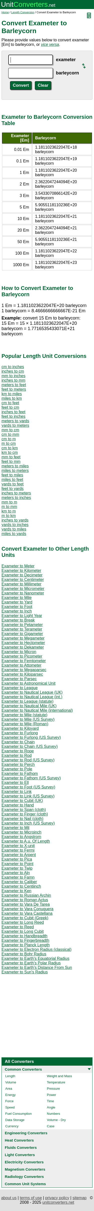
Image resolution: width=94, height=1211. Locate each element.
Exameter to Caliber (19, 882)
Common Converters (23, 1069)
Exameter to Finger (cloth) (25, 814)
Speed (10, 1107)
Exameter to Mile (17, 597)
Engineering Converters (26, 1133)
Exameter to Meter (18, 566)
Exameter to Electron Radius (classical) (36, 949)
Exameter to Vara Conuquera (27, 909)
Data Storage (15, 1120)
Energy (10, 1095)
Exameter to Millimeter (21, 584)
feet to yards (13, 488)
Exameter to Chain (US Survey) (30, 746)
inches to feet (13, 412)
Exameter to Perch (18, 764)
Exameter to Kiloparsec (22, 674)
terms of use (31, 1198)
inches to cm (13, 371)
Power (51, 1095)
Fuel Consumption (18, 1114)
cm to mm (10, 434)
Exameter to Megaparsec (24, 670)
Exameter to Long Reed (23, 922)
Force (9, 1101)
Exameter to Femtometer (24, 661)
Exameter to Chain (18, 742)
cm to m (9, 439)
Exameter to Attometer (21, 665)
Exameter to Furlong (20, 733)
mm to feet (11, 457)
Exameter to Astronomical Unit (28, 683)
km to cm (10, 452)
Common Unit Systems (25, 1184)
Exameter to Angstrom (21, 837)
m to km (9, 516)
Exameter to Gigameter (22, 634)
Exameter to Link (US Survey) (28, 796)
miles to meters (15, 470)
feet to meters (14, 389)
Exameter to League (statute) (27, 701)
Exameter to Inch (17, 611)
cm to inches (13, 367)
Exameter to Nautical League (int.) (32, 697)
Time (50, 1101)
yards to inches (15, 525)
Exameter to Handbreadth (24, 936)
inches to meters (16, 493)
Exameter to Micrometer (23, 588)
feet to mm (11, 461)
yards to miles (14, 529)
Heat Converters (19, 1140)
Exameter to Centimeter (23, 579)
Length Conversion (22, 12)
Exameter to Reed (18, 927)
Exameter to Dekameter (23, 647)
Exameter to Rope (18, 751)
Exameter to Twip (17, 868)
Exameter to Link (17, 791)
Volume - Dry (56, 1120)
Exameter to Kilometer (21, 570)
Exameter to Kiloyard (20, 728)
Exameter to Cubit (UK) (22, 800)
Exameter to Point (17, 864)
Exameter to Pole (17, 769)
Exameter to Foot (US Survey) (28, 787)
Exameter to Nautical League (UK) (32, 692)
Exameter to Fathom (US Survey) (31, 778)
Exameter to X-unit (18, 846)
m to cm (9, 443)
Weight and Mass (59, 1076)
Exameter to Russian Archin (26, 895)
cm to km (10, 448)
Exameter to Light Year (22, 616)
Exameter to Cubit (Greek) (25, 918)
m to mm (9, 506)
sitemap (79, 1198)
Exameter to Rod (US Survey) (28, 760)
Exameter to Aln (16, 873)
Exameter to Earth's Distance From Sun (37, 967)
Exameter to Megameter (23, 638)
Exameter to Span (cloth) (24, 810)
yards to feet (13, 484)
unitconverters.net (58, 1202)
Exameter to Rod (17, 755)
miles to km (12, 398)
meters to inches (16, 497)
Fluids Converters (21, 1147)
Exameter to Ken (16, 891)
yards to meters (15, 425)
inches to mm (13, 380)
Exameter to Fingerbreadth (25, 940)
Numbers (53, 1114)
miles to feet (12, 479)
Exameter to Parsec (19, 679)
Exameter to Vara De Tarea (26, 904)
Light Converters (20, 1155)
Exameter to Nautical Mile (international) (37, 710)
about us (9, 1198)
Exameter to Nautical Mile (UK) (29, 706)
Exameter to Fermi (18, 850)
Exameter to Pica (17, 859)
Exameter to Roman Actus (25, 900)
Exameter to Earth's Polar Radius (31, 963)
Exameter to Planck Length (26, 945)
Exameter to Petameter (22, 625)
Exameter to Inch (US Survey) (28, 823)
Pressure (53, 1088)
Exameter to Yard (17, 602)
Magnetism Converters (25, 1169)
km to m (9, 511)
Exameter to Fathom (20, 773)
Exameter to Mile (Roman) (25, 724)
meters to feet (14, 385)
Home (5, 12)
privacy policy (57, 1198)
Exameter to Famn (18, 877)
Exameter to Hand (18, 805)
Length (10, 1076)
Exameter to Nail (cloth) (22, 819)
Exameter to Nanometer (23, 593)
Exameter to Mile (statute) (24, 715)
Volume (10, 1082)
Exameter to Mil (15, 828)
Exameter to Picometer (22, 656)
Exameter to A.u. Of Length (26, 841)
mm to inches (13, 376)
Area (8, 1088)
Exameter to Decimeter (22, 575)
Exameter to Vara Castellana (27, 913)
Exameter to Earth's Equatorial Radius (35, 958)
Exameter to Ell (15, 782)
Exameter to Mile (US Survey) (28, 719)
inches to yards (15, 520)
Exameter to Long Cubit (23, 931)
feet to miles (12, 475)
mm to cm (10, 430)
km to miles (12, 394)
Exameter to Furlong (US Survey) (31, 737)
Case (50, 1126)
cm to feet (10, 403)
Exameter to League (20, 688)
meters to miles (15, 466)
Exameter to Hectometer (23, 643)
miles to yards (14, 534)
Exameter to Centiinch (21, 886)
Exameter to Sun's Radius (25, 972)
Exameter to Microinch (21, 832)
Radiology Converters (24, 1176)
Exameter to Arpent (19, 855)
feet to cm (10, 407)
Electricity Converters (24, 1162)
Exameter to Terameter (22, 629)
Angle (51, 1107)
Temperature (56, 1082)
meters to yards (15, 421)
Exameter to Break (18, 620)
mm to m (9, 502)
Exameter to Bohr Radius (24, 954)
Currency (12, 1126)
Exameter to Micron (19, 652)
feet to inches (13, 416)
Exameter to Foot (17, 606)
